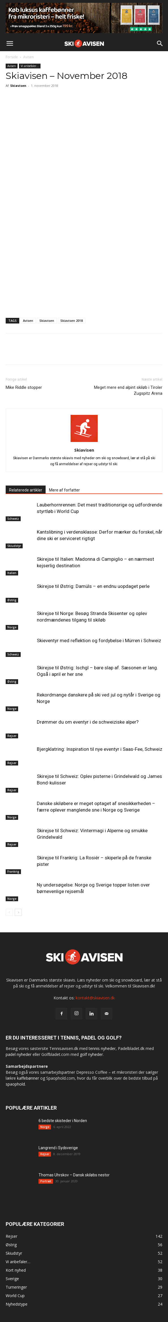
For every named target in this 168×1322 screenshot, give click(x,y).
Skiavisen (18, 85)
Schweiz (13, 519)
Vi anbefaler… (30, 66)
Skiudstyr (14, 546)
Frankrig (13, 872)
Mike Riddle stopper (24, 387)
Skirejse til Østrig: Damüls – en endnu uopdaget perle (93, 586)
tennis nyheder (102, 1048)
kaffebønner (28, 1078)
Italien (11, 573)
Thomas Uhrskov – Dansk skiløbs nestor (74, 1175)
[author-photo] (84, 442)
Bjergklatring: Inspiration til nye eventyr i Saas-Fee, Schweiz (99, 749)
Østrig (11, 600)
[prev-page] (9, 912)
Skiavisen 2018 (71, 320)
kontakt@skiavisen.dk (95, 997)
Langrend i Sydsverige (58, 1148)
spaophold (15, 1084)
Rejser (11, 736)
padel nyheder (18, 1054)
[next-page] (18, 912)
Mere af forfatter (64, 490)
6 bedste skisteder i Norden (63, 1120)
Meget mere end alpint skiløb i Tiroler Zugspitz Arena (128, 390)
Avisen (28, 57)
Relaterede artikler (25, 490)
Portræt (45, 1181)
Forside (12, 57)
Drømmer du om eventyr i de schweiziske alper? (88, 722)
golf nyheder (91, 1054)
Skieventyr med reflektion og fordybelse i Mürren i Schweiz (99, 640)
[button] (10, 43)
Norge (11, 627)
